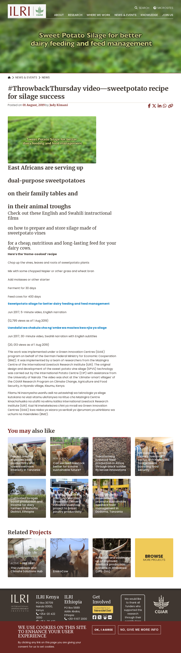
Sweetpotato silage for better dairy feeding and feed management (59, 304)
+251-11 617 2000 (75, 619)
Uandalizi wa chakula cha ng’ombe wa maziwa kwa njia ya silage (57, 328)
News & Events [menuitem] (125, 15)
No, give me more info (139, 629)
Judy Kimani (58, 105)
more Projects (154, 557)
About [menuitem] (59, 15)
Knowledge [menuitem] (149, 15)
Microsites (165, 8)
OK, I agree (103, 630)
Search (144, 8)
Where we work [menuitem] (98, 15)
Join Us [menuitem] (167, 15)
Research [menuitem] (75, 15)
